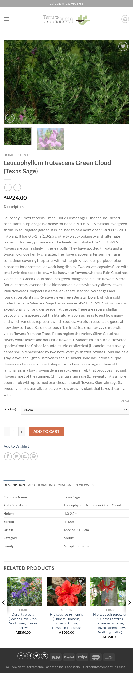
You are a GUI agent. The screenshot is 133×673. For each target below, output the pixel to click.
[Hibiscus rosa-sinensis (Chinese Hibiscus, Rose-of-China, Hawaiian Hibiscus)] (66, 591)
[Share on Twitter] (17, 456)
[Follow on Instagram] (28, 655)
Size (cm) (10, 409)
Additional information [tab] (50, 485)
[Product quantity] (14, 431)
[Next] (121, 82)
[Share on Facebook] (8, 456)
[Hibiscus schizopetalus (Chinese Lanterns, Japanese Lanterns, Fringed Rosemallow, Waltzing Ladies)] (109, 591)
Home (9, 155)
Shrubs (24, 155)
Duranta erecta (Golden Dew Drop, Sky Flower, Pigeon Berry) (23, 621)
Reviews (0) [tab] (84, 485)
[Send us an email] (44, 655)
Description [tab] (14, 485)
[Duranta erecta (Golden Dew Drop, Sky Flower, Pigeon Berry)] (23, 591)
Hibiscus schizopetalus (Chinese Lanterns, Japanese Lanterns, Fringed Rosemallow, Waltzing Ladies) (110, 623)
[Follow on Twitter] (36, 655)
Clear (125, 401)
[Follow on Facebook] (21, 655)
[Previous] (12, 82)
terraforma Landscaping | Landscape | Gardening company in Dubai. (77, 667)
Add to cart (46, 431)
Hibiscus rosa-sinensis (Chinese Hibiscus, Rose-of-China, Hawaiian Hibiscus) (66, 621)
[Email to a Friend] (25, 456)
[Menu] (6, 19)
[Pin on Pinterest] (34, 456)
